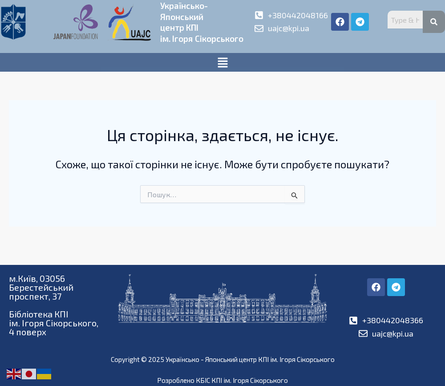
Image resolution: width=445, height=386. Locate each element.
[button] (222, 71)
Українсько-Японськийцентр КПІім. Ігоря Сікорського (185, 26)
